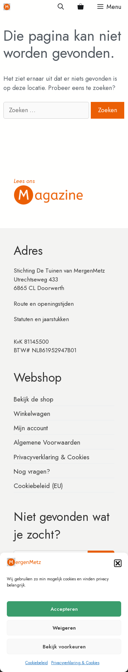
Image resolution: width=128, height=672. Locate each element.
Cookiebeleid (36, 663)
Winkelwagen (32, 413)
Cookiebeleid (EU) (38, 485)
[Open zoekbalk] (61, 7)
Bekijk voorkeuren (64, 646)
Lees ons (24, 181)
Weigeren (64, 628)
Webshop (37, 377)
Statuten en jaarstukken (41, 319)
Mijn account (31, 428)
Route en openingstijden (44, 304)
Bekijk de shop (33, 399)
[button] (117, 563)
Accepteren (64, 609)
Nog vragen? (32, 471)
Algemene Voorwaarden (47, 442)
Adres (28, 250)
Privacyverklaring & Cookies (75, 663)
